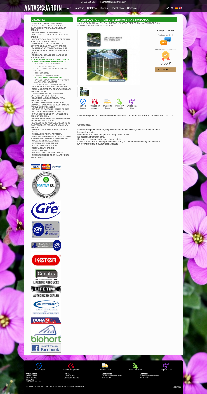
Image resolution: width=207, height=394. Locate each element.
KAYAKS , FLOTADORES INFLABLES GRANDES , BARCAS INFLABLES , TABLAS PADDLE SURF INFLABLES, (50, 105)
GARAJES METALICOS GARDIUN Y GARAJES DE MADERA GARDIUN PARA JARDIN (48, 28)
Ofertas (104, 8)
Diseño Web (177, 386)
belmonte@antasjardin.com (111, 2)
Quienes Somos (31, 376)
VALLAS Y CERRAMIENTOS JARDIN (48, 111)
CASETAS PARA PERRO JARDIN (47, 75)
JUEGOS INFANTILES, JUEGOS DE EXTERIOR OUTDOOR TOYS (47, 95)
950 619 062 (88, 2)
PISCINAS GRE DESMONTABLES (46, 32)
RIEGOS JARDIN (39, 150)
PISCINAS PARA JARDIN (43, 148)
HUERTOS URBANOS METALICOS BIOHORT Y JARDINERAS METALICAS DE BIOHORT (51, 137)
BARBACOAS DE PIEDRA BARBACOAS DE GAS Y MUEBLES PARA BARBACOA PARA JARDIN (50, 125)
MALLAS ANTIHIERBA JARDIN (45, 141)
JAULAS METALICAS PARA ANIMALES (49, 64)
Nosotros (79, 8)
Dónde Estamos (31, 378)
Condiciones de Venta (71, 378)
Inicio (68, 8)
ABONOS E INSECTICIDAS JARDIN (47, 153)
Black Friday (117, 8)
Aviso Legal (30, 379)
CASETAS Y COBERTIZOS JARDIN (47, 23)
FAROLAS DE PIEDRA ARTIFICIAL (47, 134)
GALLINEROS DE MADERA (45, 66)
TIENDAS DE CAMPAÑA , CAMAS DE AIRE (50, 109)
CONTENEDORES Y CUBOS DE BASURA (50, 84)
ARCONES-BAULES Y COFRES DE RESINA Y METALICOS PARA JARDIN (50, 40)
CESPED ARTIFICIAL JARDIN (45, 143)
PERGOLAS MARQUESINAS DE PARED (49, 87)
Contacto (132, 8)
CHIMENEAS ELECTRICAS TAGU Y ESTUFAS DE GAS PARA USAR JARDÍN (48, 45)
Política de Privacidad (33, 381)
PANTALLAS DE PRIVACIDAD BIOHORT (49, 48)
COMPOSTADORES (42, 73)
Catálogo (92, 8)
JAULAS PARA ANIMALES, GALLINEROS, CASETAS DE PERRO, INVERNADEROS (117, 23)
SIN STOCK (162, 69)
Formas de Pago (69, 376)
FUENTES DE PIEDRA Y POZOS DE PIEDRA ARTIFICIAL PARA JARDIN (50, 119)
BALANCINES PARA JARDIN (44, 146)
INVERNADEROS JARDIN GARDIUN (95, 26)
